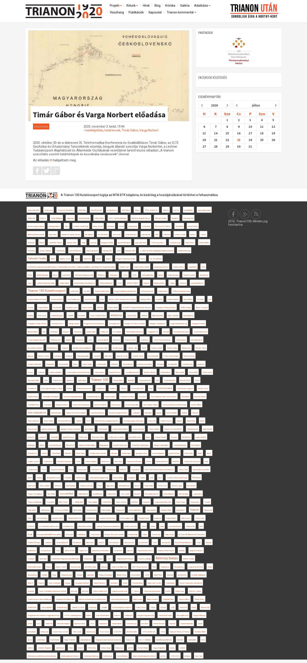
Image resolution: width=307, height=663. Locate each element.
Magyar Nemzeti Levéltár (114, 534)
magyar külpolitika (159, 648)
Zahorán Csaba (37, 258)
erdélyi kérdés (163, 291)
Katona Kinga (105, 648)
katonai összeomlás (145, 364)
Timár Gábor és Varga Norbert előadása (99, 114)
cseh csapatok (46, 607)
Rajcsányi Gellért (33, 380)
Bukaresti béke (159, 283)
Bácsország (205, 607)
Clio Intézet (191, 486)
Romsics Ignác (177, 486)
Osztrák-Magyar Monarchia (133, 421)
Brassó (137, 486)
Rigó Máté (90, 543)
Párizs (75, 364)
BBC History (63, 502)
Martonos (101, 275)
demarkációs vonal (53, 478)
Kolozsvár (31, 486)
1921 (92, 624)
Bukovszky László (154, 583)
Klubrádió (131, 380)
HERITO (31, 526)
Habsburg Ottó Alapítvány (65, 599)
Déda (58, 551)
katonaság (77, 332)
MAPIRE (175, 461)
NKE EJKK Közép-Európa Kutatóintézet (159, 470)
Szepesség (48, 210)
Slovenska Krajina (63, 624)
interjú (194, 607)
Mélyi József (98, 226)
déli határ (100, 307)
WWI (203, 267)
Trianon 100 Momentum (173, 429)
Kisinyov (166, 210)
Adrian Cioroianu (152, 599)
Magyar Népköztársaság (37, 299)
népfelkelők (32, 551)
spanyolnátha (151, 510)
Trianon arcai (82, 470)
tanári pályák (132, 226)
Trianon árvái (57, 380)
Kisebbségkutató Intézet (70, 656)
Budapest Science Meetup (70, 429)
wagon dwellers (200, 437)
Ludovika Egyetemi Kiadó (46, 283)
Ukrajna (39, 478)
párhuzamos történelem (100, 551)
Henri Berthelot (122, 656)
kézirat (158, 413)
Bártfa (42, 445)
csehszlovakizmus (97, 413)
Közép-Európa (118, 348)
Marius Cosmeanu (105, 575)
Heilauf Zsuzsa (166, 421)
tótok (206, 461)
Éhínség (170, 575)
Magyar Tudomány (34, 364)
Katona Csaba (172, 348)
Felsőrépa (31, 251)
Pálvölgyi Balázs (54, 226)
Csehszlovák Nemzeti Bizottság (174, 405)
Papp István (169, 534)
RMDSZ (123, 470)
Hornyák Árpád (102, 340)
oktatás (30, 307)
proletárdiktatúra (147, 275)
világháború (103, 624)
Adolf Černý (158, 575)
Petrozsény (92, 648)
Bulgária (68, 340)
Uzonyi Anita (135, 575)
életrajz (192, 235)
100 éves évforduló (61, 510)
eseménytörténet (175, 526)
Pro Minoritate (103, 235)
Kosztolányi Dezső (152, 494)
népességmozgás (204, 210)
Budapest (175, 218)
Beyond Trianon (79, 624)
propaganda (104, 445)
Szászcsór (156, 534)
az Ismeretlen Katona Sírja (48, 526)
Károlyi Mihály (117, 624)
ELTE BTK (118, 632)
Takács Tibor (183, 470)
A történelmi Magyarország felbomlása (65, 559)
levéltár (167, 591)
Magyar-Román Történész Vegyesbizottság (43, 615)
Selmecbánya (99, 372)
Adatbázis (202, 5)
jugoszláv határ (140, 243)
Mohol (125, 583)
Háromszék (190, 526)
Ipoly (151, 478)
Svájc (199, 543)
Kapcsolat (155, 12)
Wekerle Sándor (188, 559)
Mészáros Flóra (102, 348)
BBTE (53, 259)
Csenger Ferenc (143, 518)
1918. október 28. (149, 632)
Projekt (116, 5)
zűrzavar (183, 283)
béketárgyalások (196, 340)
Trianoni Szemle (189, 275)
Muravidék (179, 226)
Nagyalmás (135, 470)
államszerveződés (84, 526)
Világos (137, 210)
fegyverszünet (110, 397)
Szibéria (78, 421)
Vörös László (207, 372)
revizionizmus (112, 210)
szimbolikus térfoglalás (51, 397)
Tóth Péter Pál (96, 470)
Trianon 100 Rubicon (35, 494)
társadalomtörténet (82, 583)
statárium (31, 559)
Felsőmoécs (107, 656)
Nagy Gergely (92, 502)
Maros (48, 567)
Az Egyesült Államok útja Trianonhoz (192, 534)
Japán (200, 624)
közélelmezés (68, 526)
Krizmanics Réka (98, 437)
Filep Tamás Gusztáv (140, 567)
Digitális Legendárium (161, 445)
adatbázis (200, 364)
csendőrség (60, 251)
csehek (142, 478)
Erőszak (74, 591)
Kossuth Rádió (143, 648)
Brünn (30, 478)
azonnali (166, 332)
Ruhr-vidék (43, 559)
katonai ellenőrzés (197, 283)
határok (67, 583)
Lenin (173, 607)
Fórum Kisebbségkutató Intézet (144, 656)
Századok (50, 502)
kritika (30, 518)
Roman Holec (72, 243)
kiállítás (30, 648)
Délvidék (182, 551)
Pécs (66, 226)
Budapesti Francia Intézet (71, 235)
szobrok (182, 648)
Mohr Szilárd (48, 421)
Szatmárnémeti (169, 380)
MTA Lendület (171, 413)
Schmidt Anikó (137, 583)
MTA (88, 421)
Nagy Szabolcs (69, 640)
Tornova (123, 389)
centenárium (41, 640)
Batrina (44, 453)
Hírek (146, 5)
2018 (30, 624)
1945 (78, 461)
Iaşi (210, 299)
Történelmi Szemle (127, 397)
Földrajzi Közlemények (166, 551)
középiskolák (133, 534)
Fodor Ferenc (180, 502)
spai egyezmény (141, 453)
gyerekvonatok (174, 453)
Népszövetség (189, 356)
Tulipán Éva (83, 551)
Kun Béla (87, 291)
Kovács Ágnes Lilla (126, 518)
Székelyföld (106, 502)
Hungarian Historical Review (166, 307)
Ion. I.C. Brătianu (145, 640)
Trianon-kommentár (182, 12)
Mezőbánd (57, 307)
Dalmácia (166, 235)
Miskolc (184, 413)
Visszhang (117, 12)
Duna (71, 470)
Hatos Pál (151, 421)
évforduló (68, 478)
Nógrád (100, 559)
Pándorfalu (79, 340)
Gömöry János (200, 348)
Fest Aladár (117, 332)
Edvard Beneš (128, 364)
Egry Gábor (53, 235)
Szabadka (136, 413)
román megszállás (131, 405)
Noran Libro (188, 453)
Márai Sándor (113, 307)
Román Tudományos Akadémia (191, 583)
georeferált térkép (124, 243)
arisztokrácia (32, 575)
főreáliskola (185, 397)
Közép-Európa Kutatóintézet (84, 283)
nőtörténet (54, 332)
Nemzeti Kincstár (64, 421)
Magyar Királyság (199, 615)
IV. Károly (200, 299)
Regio (83, 243)
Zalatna (41, 583)
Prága (54, 575)
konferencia (116, 315)
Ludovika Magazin (44, 648)
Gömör (142, 259)
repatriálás (31, 445)
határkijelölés (94, 130)
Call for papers (181, 340)
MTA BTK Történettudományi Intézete (137, 307)
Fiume (144, 348)
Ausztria (85, 591)
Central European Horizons (121, 607)
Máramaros (88, 559)
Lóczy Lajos (199, 518)
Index (71, 648)
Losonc (30, 372)
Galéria (185, 5)
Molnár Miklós (204, 243)
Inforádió (160, 364)
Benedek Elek (130, 251)
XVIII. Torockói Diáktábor (118, 218)
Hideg (144, 526)
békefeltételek (56, 413)
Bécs (160, 478)
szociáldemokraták (132, 372)
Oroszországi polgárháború (73, 397)
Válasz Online (87, 364)
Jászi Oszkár (131, 316)
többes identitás (33, 421)
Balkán (88, 615)
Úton (154, 567)
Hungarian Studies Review (37, 324)
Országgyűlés (172, 364)
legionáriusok (146, 235)
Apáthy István (65, 259)
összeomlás (143, 543)
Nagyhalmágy (62, 607)
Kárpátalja (70, 218)
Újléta (77, 259)
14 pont (203, 235)
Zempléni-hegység (93, 397)
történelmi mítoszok (84, 389)
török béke (82, 210)
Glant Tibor (118, 461)
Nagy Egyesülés (33, 210)
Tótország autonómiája (152, 591)
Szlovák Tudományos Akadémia (108, 526)
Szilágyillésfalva (168, 599)
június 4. (43, 218)
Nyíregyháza (179, 567)
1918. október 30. (151, 210)
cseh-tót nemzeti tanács (162, 340)
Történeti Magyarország (181, 291)
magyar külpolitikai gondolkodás (125, 291)
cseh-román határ (147, 291)
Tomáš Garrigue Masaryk (37, 340)
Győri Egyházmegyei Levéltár (51, 389)
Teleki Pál (48, 624)
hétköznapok (106, 510)
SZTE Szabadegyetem (72, 615)
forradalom (114, 583)
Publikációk (136, 12)
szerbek (70, 316)
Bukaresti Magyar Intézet (141, 218)
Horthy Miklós (196, 405)
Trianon (194, 509)
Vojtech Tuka (124, 267)
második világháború (198, 575)
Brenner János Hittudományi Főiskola (122, 299)
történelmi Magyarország (84, 275)
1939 (155, 543)
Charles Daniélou (173, 299)
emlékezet (104, 332)
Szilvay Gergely (160, 437)
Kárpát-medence (100, 583)
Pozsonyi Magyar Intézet (118, 413)
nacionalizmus (188, 316)
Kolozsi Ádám (118, 478)
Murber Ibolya (199, 599)
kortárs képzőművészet (119, 599)
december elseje (90, 567)
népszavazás (129, 543)
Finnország (208, 510)
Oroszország (75, 567)
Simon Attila (193, 372)
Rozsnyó (111, 226)
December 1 (180, 510)
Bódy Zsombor (173, 316)
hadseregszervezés (161, 267)
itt (51, 160)
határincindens (166, 372)
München (31, 243)
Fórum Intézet (121, 502)
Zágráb (172, 283)
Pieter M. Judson (195, 591)
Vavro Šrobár (54, 640)
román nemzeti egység (81, 405)
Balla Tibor (108, 356)
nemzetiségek (153, 356)
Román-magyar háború (36, 226)
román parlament (62, 543)
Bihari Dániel (77, 510)
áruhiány (187, 656)
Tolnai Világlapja (56, 218)
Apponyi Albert (33, 332)
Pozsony (174, 437)
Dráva (148, 437)
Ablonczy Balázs (167, 558)
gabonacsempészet (49, 429)
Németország (91, 510)
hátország (44, 632)
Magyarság (120, 510)
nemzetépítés (114, 543)
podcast (101, 543)
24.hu (30, 275)
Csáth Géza (48, 461)
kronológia (148, 413)
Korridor (69, 389)
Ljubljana (48, 543)
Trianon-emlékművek (102, 291)
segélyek (65, 348)
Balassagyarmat (92, 251)
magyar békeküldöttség (178, 324)
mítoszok (69, 534)
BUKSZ (30, 583)
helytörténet (186, 437)
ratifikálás (114, 364)
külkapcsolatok (74, 324)
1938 (147, 575)
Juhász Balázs (184, 599)
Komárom (144, 624)
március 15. (130, 640)
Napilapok (131, 478)
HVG (118, 251)
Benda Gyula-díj (84, 218)
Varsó (30, 283)
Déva (203, 640)
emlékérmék (32, 607)
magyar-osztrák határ (119, 591)
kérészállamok (169, 494)
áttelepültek (192, 640)
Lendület (104, 607)
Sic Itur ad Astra (156, 259)
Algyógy (30, 356)
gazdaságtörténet (135, 510)
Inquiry (144, 534)
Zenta (121, 226)
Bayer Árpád (188, 299)
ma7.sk (176, 210)
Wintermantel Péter (74, 518)
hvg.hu (172, 648)
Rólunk (132, 5)
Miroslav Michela (150, 372)
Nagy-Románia (173, 275)
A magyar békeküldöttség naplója (49, 534)
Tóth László (77, 632)
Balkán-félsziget (42, 275)
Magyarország (66, 575)
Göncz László (61, 567)
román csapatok (45, 251)
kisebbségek (126, 453)
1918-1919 (175, 656)
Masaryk (31, 591)
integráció (31, 437)
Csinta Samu (140, 607)
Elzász (80, 648)
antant (130, 648)
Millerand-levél (83, 494)
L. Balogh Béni (78, 502)
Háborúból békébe (180, 445)
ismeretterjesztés (137, 389)
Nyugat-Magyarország (145, 615)
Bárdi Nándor (207, 429)
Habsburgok (170, 583)
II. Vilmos (135, 591)
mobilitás (113, 389)
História (79, 575)
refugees (66, 332)
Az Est (163, 656)
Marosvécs (105, 461)
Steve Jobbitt (45, 486)
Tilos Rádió (51, 494)
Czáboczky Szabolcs (116, 437)
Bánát (202, 421)
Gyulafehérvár (97, 494)
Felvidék (44, 575)
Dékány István (203, 389)
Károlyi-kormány (192, 429)
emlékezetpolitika (55, 372)
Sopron (152, 607)
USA (157, 380)
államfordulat (70, 486)
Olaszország (32, 429)
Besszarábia (89, 429)
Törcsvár (195, 413)
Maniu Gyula (110, 470)
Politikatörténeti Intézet (125, 559)
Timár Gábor (130, 130)
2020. (134, 275)
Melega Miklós (145, 299)
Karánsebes (114, 275)
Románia (196, 478)
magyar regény (171, 518)
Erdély (200, 453)
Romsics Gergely (161, 218)
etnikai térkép (99, 218)
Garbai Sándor (87, 307)
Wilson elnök (179, 372)
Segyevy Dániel (156, 348)
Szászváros (194, 502)
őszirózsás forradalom (66, 210)
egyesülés (90, 575)
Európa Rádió (91, 332)
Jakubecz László (78, 607)
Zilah (150, 389)
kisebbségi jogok (57, 316)
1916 (99, 486)
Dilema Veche (69, 551)
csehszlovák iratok (165, 615)
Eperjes (179, 421)
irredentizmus (52, 348)
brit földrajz (89, 235)
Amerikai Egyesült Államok (82, 348)
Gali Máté (134, 502)
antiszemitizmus (75, 251)
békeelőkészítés (135, 437)
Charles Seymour (131, 526)
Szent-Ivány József (60, 632)
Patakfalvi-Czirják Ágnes (140, 445)
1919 (163, 632)
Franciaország (188, 218)
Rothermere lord (158, 624)
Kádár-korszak (56, 340)
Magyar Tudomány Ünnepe (125, 259)
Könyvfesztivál (90, 299)
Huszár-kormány (55, 445)
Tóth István (42, 316)
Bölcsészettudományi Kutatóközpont (92, 599)
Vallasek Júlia (132, 348)
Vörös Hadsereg (54, 583)
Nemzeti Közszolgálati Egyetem (107, 421)
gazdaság (92, 607)
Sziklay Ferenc (178, 267)
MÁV (46, 380)
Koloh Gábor (82, 380)
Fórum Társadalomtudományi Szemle (52, 591)
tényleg (30, 316)
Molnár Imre (179, 591)
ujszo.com (116, 235)
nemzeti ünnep (42, 518)
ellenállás (114, 453)
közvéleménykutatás (181, 332)
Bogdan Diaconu (114, 372)
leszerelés (81, 316)
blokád (41, 243)
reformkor (116, 340)
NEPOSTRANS (133, 283)
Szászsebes (95, 534)
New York (198, 656)
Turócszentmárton (102, 615)
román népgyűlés (158, 453)
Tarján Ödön (111, 494)
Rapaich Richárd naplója (87, 445)
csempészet (107, 251)
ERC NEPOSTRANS (163, 226)
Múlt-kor (144, 316)
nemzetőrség (193, 226)
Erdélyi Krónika (33, 397)
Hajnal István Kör (86, 486)
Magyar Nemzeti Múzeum (94, 324)
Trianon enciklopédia (35, 502)
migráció (146, 283)
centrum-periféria (56, 299)
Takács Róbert (154, 429)
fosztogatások (114, 324)
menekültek (66, 493)
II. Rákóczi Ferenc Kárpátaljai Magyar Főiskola (156, 251)
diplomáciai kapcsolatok (36, 235)
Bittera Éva (70, 445)
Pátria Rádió (56, 453)
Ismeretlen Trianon (55, 243)
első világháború (37, 412)
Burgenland (50, 364)
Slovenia (172, 624)
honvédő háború (200, 397)
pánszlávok (32, 632)
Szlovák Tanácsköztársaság (177, 478)
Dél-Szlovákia (183, 494)
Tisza (30, 640)
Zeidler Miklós (64, 283)
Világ (156, 235)
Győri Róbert (195, 445)
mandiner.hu (32, 389)
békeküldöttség (124, 486)
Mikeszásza (185, 518)
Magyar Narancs (62, 405)
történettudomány (106, 283)
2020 (90, 340)
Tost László (125, 494)
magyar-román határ (195, 567)
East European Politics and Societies (164, 397)
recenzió (93, 243)
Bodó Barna (126, 210)
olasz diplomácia (182, 615)
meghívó (69, 356)
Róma (55, 275)
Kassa (197, 380)
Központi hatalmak (57, 470)
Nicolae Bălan (118, 380)
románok (180, 640)
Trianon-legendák (83, 356)
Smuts (148, 461)
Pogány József (33, 461)
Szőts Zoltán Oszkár (98, 316)
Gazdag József (71, 307)
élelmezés (87, 259)
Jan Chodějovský (73, 299)
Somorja (97, 356)
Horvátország (131, 624)
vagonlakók (193, 267)
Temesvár (183, 607)
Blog (158, 5)
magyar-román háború (120, 429)
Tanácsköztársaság (134, 461)
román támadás (138, 429)
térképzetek (45, 510)
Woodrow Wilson (200, 632)
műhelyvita (128, 615)
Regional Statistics (196, 551)
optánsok (146, 502)
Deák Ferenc (189, 243)
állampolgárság (85, 640)
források (208, 543)
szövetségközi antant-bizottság (78, 372)
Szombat (142, 397)
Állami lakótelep (157, 316)
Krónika (170, 5)
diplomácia (110, 486)
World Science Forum (141, 267)
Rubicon (117, 615)
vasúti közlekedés (186, 624)
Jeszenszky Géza (200, 332)
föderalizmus (32, 453)
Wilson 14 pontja (202, 307)
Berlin (162, 526)
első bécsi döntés (100, 405)
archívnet (58, 486)
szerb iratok (74, 291)
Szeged (207, 502)
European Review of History (180, 632)
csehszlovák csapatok (185, 389)
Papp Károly (32, 510)
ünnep (210, 567)
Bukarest (70, 380)
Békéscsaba (137, 599)
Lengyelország (175, 243)
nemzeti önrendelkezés (183, 543)
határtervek (112, 130)
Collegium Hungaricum (157, 324)
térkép (153, 526)
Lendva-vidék (101, 364)
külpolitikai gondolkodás (164, 640)
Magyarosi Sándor (198, 324)
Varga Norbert (148, 130)
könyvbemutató (96, 210)
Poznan (163, 607)
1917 (109, 559)
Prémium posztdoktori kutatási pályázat (42, 656)
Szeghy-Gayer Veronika (98, 453)
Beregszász (186, 348)
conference (145, 340)
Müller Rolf (31, 218)
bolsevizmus (116, 405)
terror (102, 299)
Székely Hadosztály (80, 226)
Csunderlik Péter (33, 405)
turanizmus (60, 648)
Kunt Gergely (102, 429)
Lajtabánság (32, 470)
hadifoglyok (81, 534)
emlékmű (42, 437)
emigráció (159, 299)
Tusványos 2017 (57, 324)
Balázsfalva (191, 421)
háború (160, 275)
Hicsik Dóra (118, 551)
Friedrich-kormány (34, 543)
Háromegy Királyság (91, 656)
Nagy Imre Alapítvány (119, 567)
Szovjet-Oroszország (192, 461)
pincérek (137, 494)
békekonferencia (162, 461)
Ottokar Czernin (130, 340)
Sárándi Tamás (137, 356)
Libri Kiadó (54, 437)
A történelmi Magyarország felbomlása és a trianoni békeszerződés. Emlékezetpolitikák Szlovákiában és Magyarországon (71, 267)
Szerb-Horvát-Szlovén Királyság (39, 599)
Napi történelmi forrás (145, 551)
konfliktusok (90, 518)
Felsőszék (83, 437)
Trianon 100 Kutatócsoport (46, 291)
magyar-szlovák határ (107, 518)
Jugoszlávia (197, 494)
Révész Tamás (43, 356)
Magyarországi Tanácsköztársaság (108, 640)
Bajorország (90, 632)
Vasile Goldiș (148, 486)
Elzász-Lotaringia (144, 559)
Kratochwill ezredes (34, 567)
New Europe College (150, 405)
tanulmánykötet (131, 235)
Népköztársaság (184, 251)
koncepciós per (46, 551)
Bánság (104, 567)
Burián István (121, 575)
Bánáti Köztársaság (64, 461)
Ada (44, 332)
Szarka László (180, 235)
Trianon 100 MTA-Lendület (76, 413)
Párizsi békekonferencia (134, 332)
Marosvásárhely (91, 461)
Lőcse (125, 275)
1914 (44, 470)
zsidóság (41, 372)
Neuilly (30, 534)
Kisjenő (108, 259)
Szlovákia (47, 405)
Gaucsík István (122, 356)
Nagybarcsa (165, 567)
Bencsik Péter (185, 380)
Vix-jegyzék (166, 543)
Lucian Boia (146, 226)
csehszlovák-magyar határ (99, 478)
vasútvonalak (63, 364)
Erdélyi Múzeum (68, 437)
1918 (119, 283)
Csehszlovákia (164, 388)
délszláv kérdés (131, 632)
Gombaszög (80, 478)
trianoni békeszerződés (201, 470)
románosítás (182, 575)
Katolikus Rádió (166, 510)
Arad (201, 526)
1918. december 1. (158, 243)
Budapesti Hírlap (107, 243)
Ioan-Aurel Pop (187, 364)
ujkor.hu (130, 551)
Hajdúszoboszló (145, 380)
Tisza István (104, 632)
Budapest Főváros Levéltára (135, 324)
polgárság (157, 518)
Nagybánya (100, 389)
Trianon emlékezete (100, 591)
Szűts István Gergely (171, 356)
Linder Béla (66, 275)
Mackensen (204, 275)
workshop (57, 356)
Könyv (209, 453)
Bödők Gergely (186, 307)
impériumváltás (57, 518)
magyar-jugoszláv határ (163, 502)
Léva (39, 624)
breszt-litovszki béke (35, 348)
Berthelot (68, 453)
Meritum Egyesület (120, 445)
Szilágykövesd (153, 332)
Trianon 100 (99, 380)
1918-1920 (162, 486)
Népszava (119, 648)
